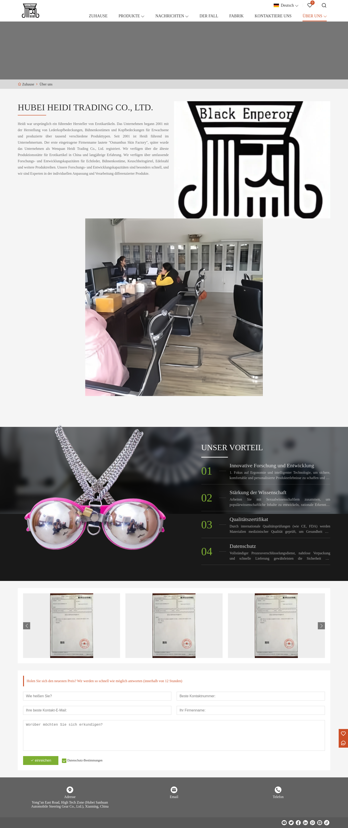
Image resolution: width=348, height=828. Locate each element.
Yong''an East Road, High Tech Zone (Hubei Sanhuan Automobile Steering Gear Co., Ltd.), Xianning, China (70, 804)
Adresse (70, 797)
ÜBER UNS (312, 16)
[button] (321, 625)
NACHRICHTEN (169, 16)
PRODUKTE (129, 16)
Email (174, 797)
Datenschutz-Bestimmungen (85, 760)
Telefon (278, 797)
